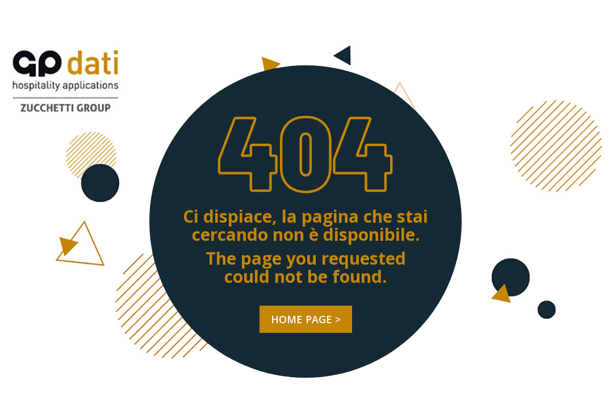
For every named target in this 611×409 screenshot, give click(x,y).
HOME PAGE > (306, 319)
